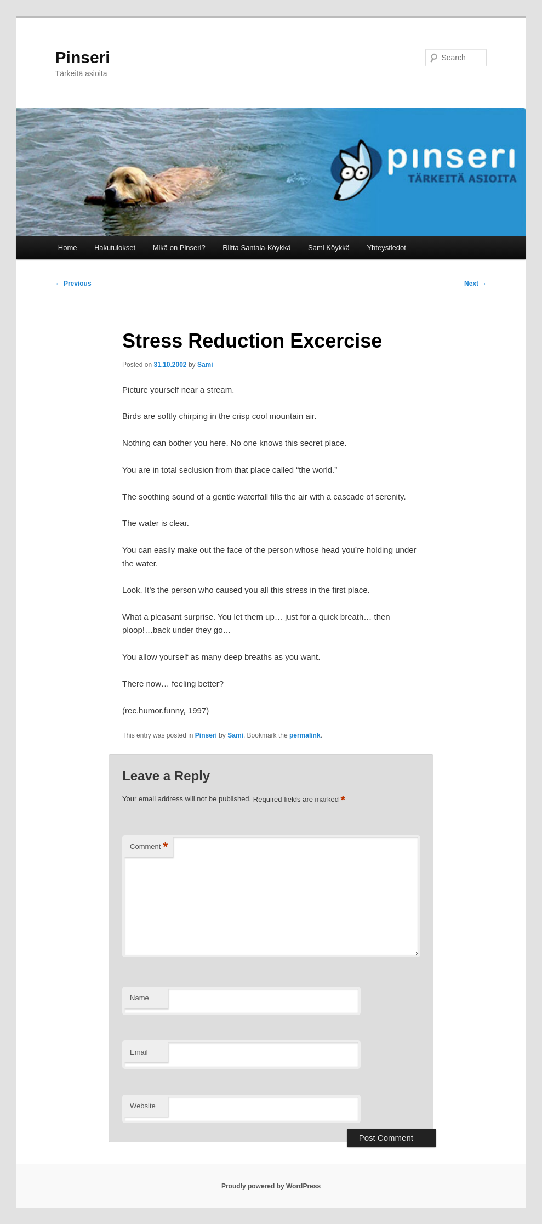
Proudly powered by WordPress (271, 1186)
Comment (149, 847)
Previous (73, 283)
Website (143, 1106)
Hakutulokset (114, 247)
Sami (205, 365)
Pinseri (82, 57)
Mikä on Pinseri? (179, 247)
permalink (305, 735)
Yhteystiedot (386, 247)
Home (67, 247)
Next (475, 283)
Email (139, 1052)
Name (139, 998)
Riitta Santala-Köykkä (256, 247)
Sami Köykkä (329, 247)
